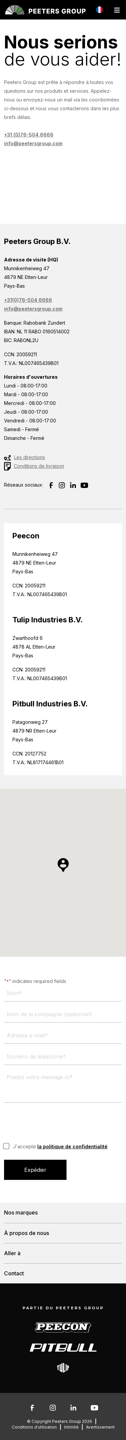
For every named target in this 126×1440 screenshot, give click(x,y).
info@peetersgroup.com (33, 143)
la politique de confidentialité (72, 1146)
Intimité (71, 1427)
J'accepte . (61, 1146)
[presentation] (55, 1124)
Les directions (29, 457)
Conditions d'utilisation (34, 1427)
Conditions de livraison (39, 466)
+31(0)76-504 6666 (28, 300)
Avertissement (100, 1427)
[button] (63, 865)
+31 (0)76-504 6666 (28, 134)
